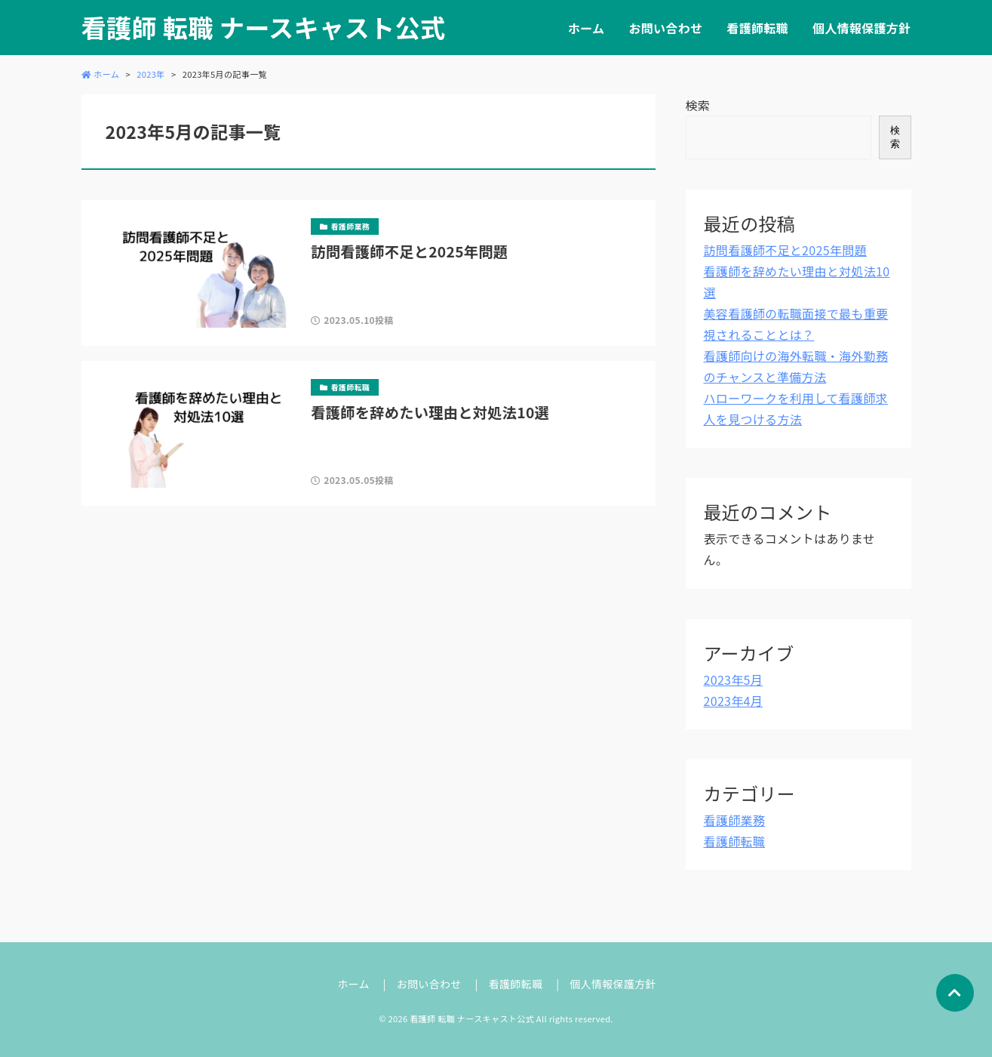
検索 (698, 105)
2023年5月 (733, 679)
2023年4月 (733, 701)
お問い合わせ (665, 28)
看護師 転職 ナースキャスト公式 (263, 27)
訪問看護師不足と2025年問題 (785, 250)
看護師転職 (757, 28)
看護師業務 (735, 820)
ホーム (586, 28)
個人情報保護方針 (861, 28)
